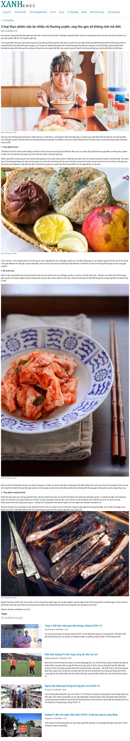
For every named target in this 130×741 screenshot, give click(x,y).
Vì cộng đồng (73, 12)
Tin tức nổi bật (20, 12)
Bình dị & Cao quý (97, 12)
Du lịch (53, 12)
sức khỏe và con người (14, 618)
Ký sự (61, 12)
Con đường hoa (114, 12)
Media (84, 12)
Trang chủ (7, 12)
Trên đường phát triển (38, 12)
